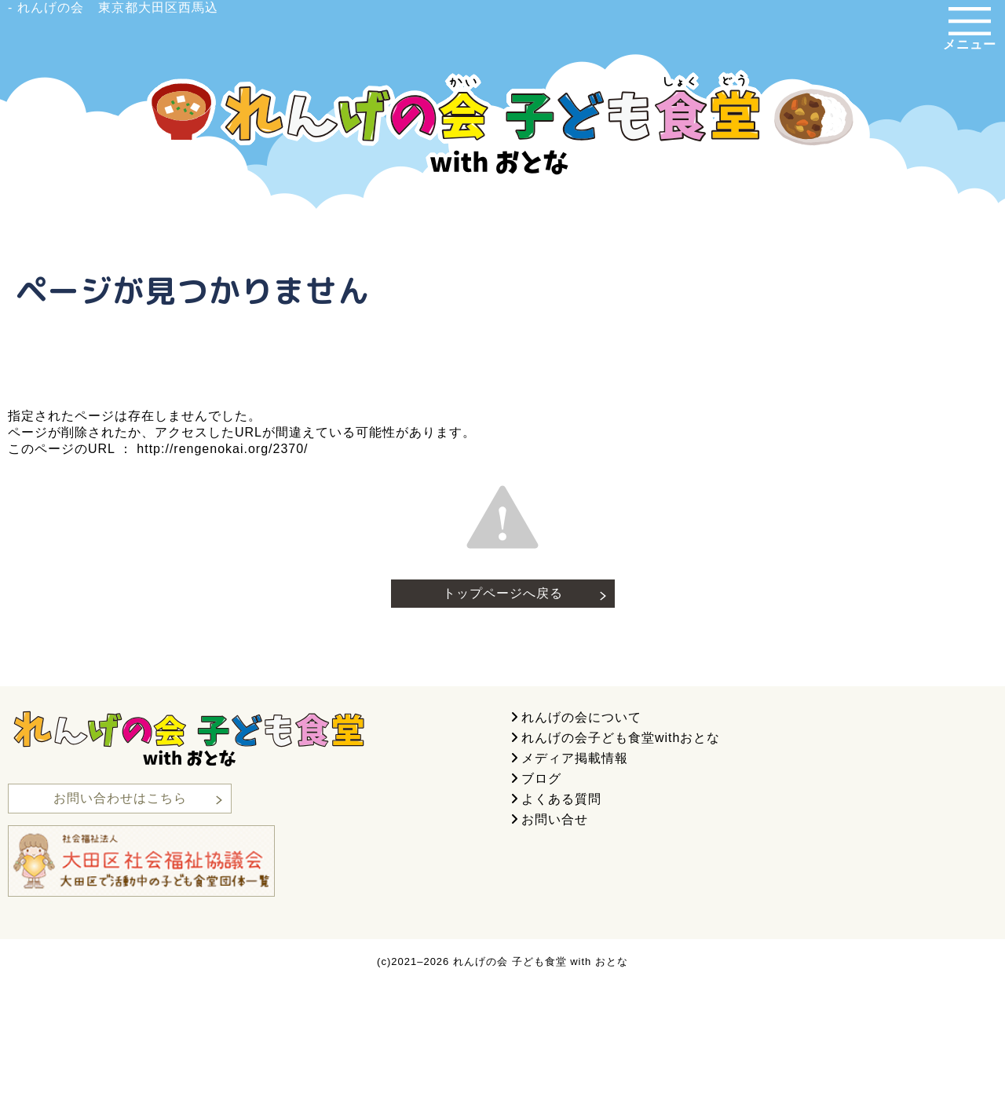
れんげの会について (581, 717)
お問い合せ (554, 819)
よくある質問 (561, 799)
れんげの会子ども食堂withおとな (620, 737)
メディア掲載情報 (574, 758)
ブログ (541, 778)
